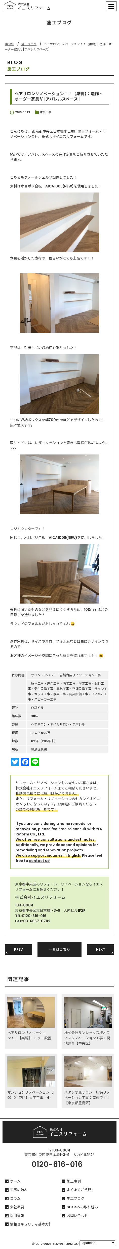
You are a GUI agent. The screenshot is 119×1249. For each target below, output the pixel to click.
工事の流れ (19, 1190)
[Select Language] (97, 1242)
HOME (9, 44)
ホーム (15, 1181)
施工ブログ (28, 44)
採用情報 (17, 1215)
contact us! (39, 860)
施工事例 (74, 1181)
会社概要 (17, 1207)
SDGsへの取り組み (82, 1207)
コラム (15, 1198)
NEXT (100, 949)
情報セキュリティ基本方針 (31, 1224)
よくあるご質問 (79, 1190)
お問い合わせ (77, 1215)
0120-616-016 (34, 915)
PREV (18, 949)
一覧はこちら (59, 949)
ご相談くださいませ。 (82, 788)
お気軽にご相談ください (76, 804)
